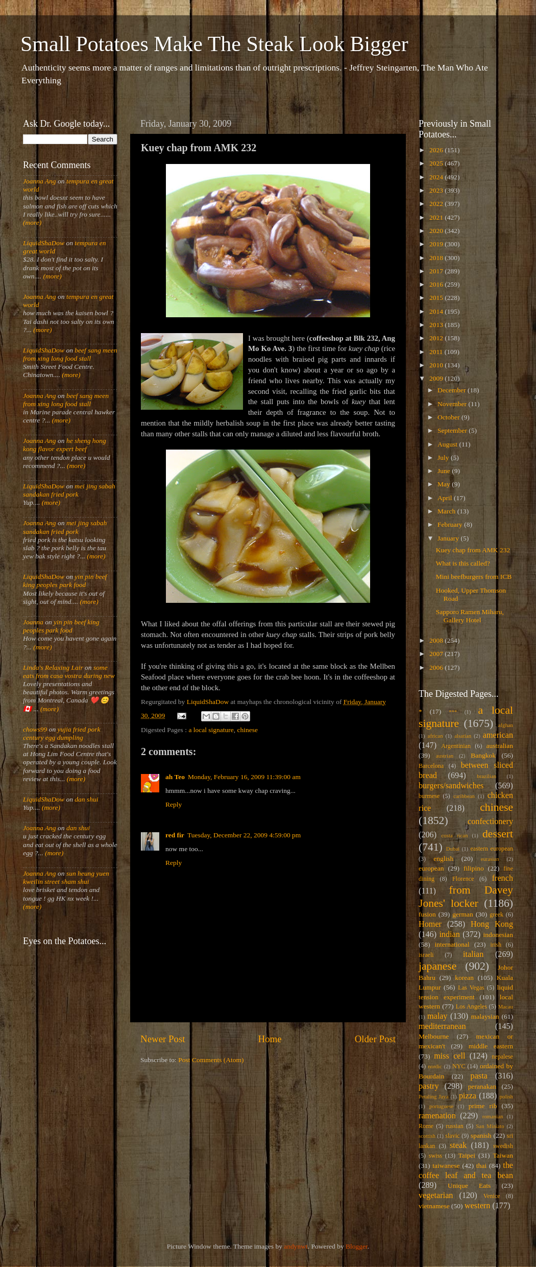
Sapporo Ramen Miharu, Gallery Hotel (470, 616)
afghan (505, 725)
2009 (437, 378)
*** (453, 712)
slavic (452, 1135)
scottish (427, 1136)
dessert (497, 834)
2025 (437, 163)
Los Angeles (471, 1006)
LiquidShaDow (43, 243)
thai (481, 1165)
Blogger (357, 1246)
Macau (505, 1006)
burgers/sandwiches (451, 785)
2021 (437, 217)
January (448, 538)
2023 (437, 190)
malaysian (485, 1016)
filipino (474, 868)
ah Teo (175, 777)
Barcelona (431, 765)
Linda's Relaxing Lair (53, 667)
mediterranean (442, 1026)
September (453, 430)
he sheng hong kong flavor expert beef (64, 445)
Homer (430, 924)
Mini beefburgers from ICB (474, 576)
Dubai (452, 849)
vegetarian (436, 1195)
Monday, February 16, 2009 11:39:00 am (244, 777)
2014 (437, 311)
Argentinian (456, 745)
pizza (467, 1095)
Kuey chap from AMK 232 (473, 550)
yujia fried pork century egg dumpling (62, 733)
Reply (173, 804)
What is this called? (463, 563)
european (431, 868)
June (444, 471)
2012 (437, 338)
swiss (435, 1155)
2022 (437, 203)
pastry (429, 1086)
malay (437, 1016)
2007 (437, 654)
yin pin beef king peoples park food (65, 581)
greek (496, 914)
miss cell (449, 1056)
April (445, 498)
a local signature (210, 730)
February (450, 524)
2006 (437, 667)
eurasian (490, 859)
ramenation (437, 1115)
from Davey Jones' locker (466, 896)
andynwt (296, 1246)
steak (458, 1145)
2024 (437, 177)
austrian (444, 756)
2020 (437, 230)
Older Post (375, 1039)
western (477, 1205)
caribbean (464, 796)
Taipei (467, 1155)
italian (473, 954)
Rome (426, 1126)
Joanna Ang (39, 181)
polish (506, 1096)
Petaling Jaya (433, 1096)
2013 (437, 325)
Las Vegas (471, 987)
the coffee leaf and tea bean (466, 1170)
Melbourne (434, 1036)
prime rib (483, 1106)
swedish (503, 1145)
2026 (437, 150)
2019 (437, 244)
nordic (435, 1066)
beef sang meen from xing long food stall (70, 354)
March (447, 511)
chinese (247, 730)
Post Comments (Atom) (210, 1060)
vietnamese (434, 1206)
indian (449, 934)
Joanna (33, 622)
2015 (437, 297)
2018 (437, 258)
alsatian (462, 736)
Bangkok (483, 755)
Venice (491, 1196)
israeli (426, 954)
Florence (463, 878)
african (435, 736)
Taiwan (503, 1155)
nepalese (502, 1056)
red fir (174, 835)
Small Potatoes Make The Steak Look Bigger (214, 44)
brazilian (486, 776)
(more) (32, 222)
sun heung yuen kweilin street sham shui (66, 877)
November (452, 404)
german (462, 914)
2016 (437, 284)
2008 (437, 640)
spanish (481, 1135)
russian (454, 1126)
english (443, 858)
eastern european (491, 848)
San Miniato (490, 1126)
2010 (437, 365)
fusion (427, 914)
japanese (437, 966)
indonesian (498, 934)
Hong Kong (492, 924)
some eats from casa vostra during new (69, 671)
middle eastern (491, 1046)
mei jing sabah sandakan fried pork (69, 490)
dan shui (86, 799)
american (498, 735)
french (502, 878)
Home (270, 1039)
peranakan (482, 1086)
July (444, 457)
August (448, 444)
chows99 (35, 729)
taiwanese (445, 1165)
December (452, 390)
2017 (437, 271)
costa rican (454, 835)
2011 (437, 352)
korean (464, 977)
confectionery (490, 821)
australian (499, 745)
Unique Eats (469, 1185)
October (449, 417)
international (452, 944)
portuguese (441, 1106)
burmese (429, 796)
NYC (459, 1066)
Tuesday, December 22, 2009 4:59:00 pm (244, 835)
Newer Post (162, 1039)
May (444, 484)
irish (496, 944)
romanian (492, 1116)
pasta (479, 1076)
